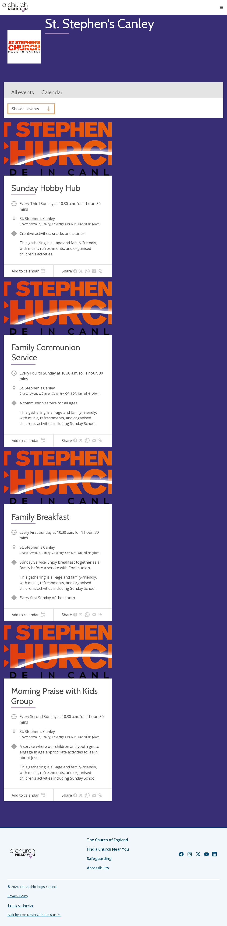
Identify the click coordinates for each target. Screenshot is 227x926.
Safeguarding (99, 858)
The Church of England (107, 839)
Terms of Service (20, 905)
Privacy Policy (17, 896)
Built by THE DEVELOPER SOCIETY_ (34, 914)
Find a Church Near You (108, 849)
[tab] (28, 271)
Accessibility (98, 867)
